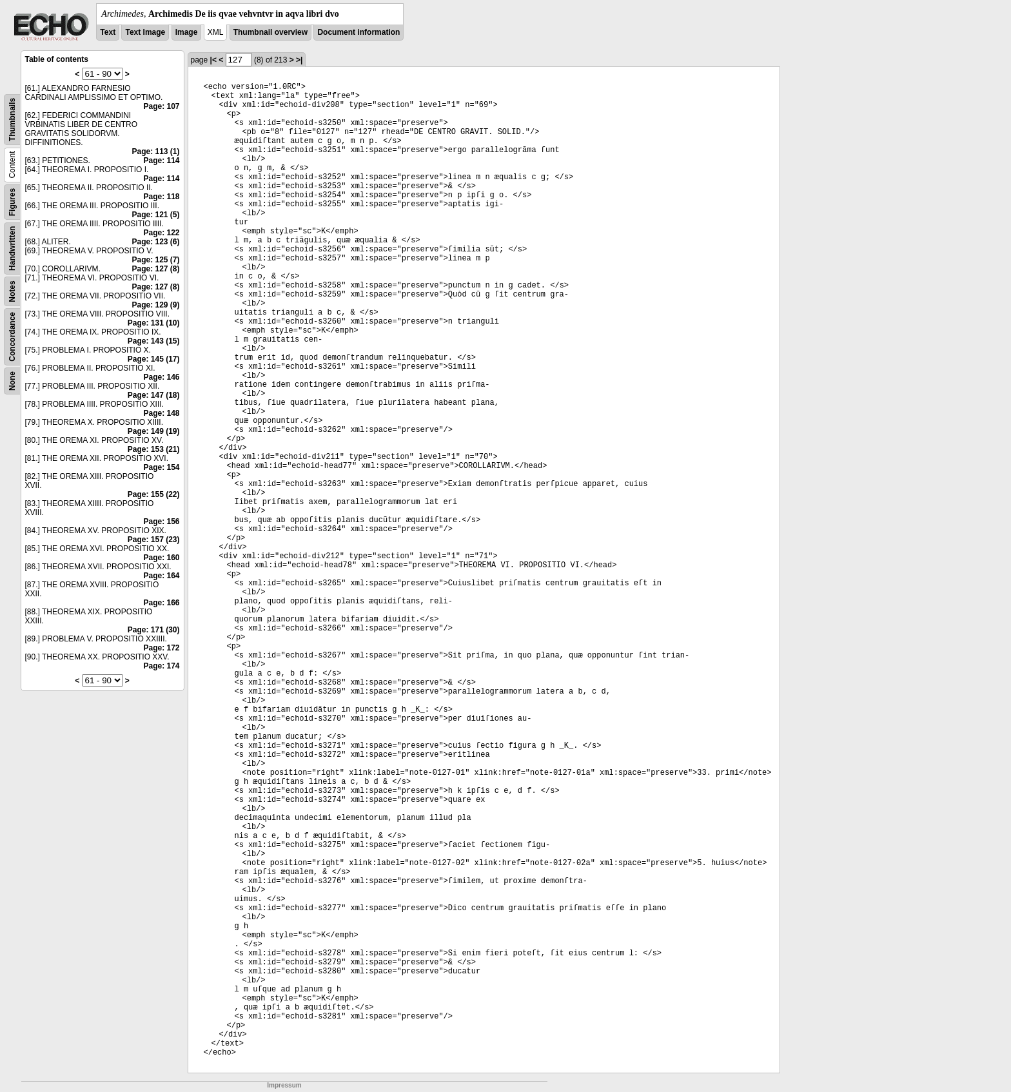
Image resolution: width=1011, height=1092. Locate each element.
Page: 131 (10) (154, 322)
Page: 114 (161, 160)
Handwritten (12, 248)
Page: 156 (161, 521)
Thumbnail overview (270, 32)
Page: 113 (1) (155, 151)
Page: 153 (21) (154, 449)
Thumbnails (12, 119)
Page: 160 (161, 557)
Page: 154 (161, 467)
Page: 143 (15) (154, 341)
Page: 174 (161, 665)
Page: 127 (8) (155, 268)
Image (186, 32)
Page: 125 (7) (155, 259)
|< (213, 59)
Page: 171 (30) (154, 629)
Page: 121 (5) (155, 214)
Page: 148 (161, 413)
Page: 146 (161, 377)
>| (299, 59)
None (12, 381)
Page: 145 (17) (154, 359)
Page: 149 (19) (154, 431)
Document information (358, 32)
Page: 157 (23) (154, 539)
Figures (12, 202)
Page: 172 (161, 647)
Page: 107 (161, 106)
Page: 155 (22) (154, 494)
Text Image (145, 32)
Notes (12, 291)
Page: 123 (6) (155, 241)
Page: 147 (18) (154, 395)
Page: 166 (161, 602)
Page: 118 (161, 196)
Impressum (284, 1085)
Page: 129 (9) (155, 304)
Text (107, 32)
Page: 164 (161, 575)
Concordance (12, 337)
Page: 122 (161, 232)
